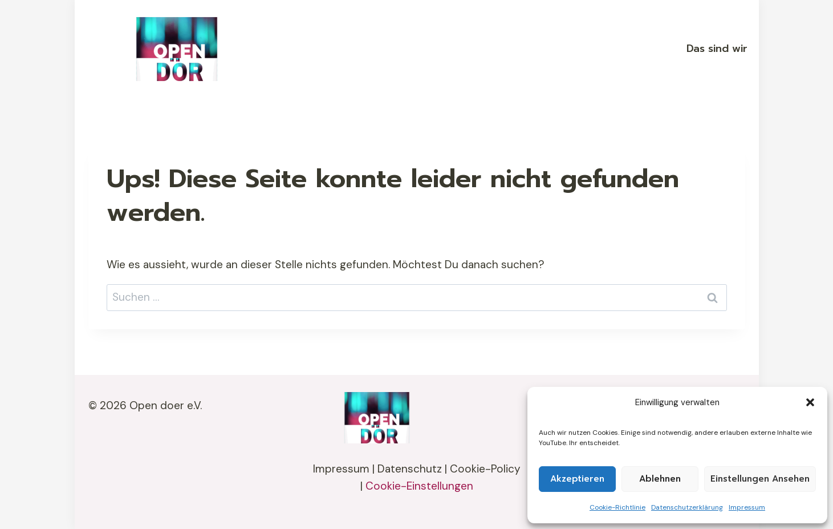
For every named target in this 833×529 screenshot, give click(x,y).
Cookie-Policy (485, 469)
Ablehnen (660, 479)
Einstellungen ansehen (760, 479)
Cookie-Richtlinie (617, 507)
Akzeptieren (577, 479)
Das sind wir (716, 48)
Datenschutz (409, 469)
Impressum (747, 507)
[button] (810, 402)
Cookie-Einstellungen (419, 486)
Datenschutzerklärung (687, 507)
